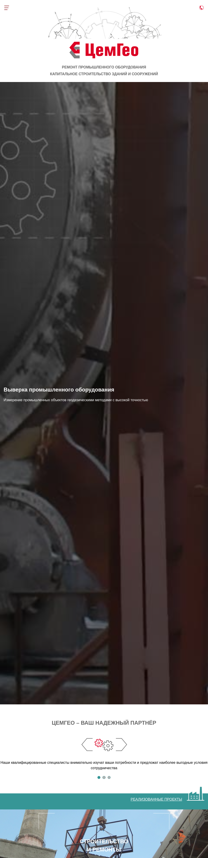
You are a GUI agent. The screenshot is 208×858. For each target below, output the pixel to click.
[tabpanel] (104, 751)
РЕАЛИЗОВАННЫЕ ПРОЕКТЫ (156, 799)
